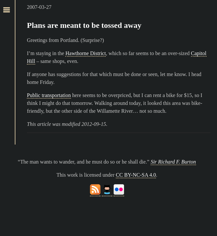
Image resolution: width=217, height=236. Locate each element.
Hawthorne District (85, 53)
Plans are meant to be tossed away (84, 25)
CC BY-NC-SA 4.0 (136, 175)
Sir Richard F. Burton (173, 162)
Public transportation (49, 95)
